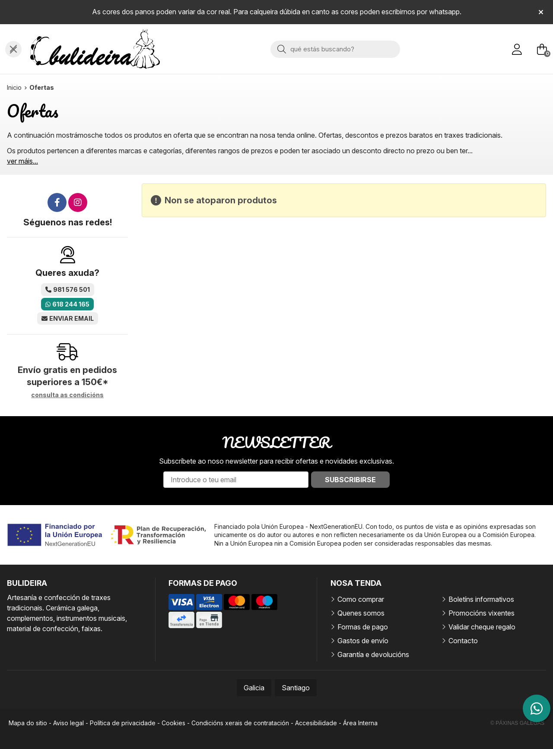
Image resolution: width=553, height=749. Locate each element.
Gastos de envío (362, 640)
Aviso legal (68, 723)
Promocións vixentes (481, 613)
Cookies (173, 723)
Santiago (296, 687)
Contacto (463, 640)
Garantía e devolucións (373, 654)
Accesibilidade (316, 723)
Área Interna (360, 723)
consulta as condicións (67, 395)
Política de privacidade (123, 723)
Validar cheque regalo (481, 627)
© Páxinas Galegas (517, 723)
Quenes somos (361, 613)
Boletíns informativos (481, 599)
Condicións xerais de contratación (240, 723)
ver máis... (22, 161)
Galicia (254, 687)
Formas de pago (362, 627)
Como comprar (360, 599)
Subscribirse (350, 479)
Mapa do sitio (28, 723)
